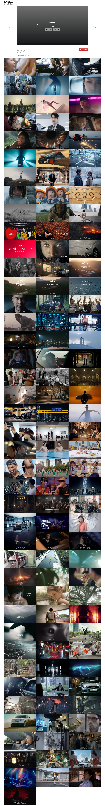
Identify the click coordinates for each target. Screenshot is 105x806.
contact (91, 2)
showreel (80, 2)
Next (94, 28)
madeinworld (98, 2)
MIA (8, 3)
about (85, 2)
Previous (10, 28)
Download (83, 49)
